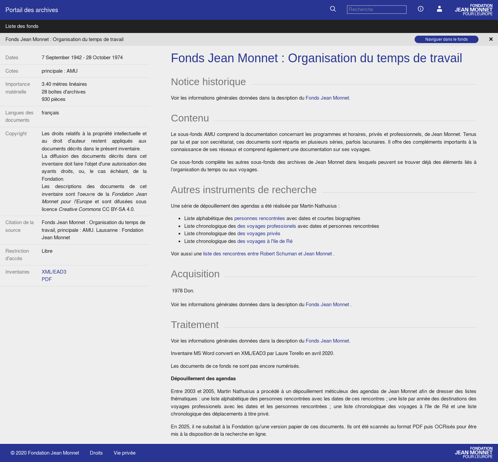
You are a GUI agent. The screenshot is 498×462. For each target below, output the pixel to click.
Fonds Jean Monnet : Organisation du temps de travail (64, 39)
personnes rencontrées (259, 218)
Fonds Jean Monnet (327, 97)
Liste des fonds (22, 26)
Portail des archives (31, 10)
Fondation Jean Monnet (53, 452)
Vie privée (125, 452)
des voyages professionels (266, 225)
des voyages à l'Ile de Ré (265, 241)
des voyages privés (258, 233)
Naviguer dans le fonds (446, 39)
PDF (47, 279)
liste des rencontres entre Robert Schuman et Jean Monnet (267, 253)
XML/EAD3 (54, 271)
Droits (96, 452)
